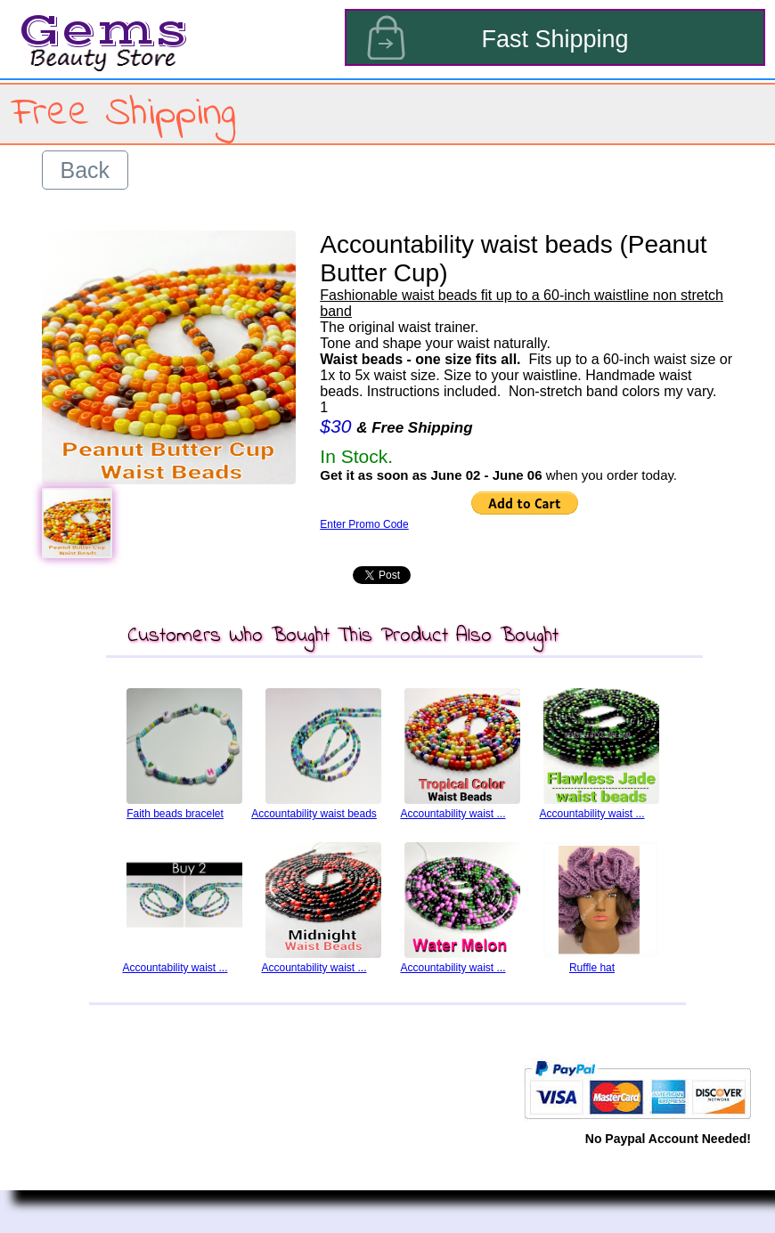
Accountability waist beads (314, 813)
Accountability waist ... (452, 813)
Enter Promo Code (364, 524)
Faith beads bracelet (175, 813)
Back (85, 170)
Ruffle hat (592, 967)
